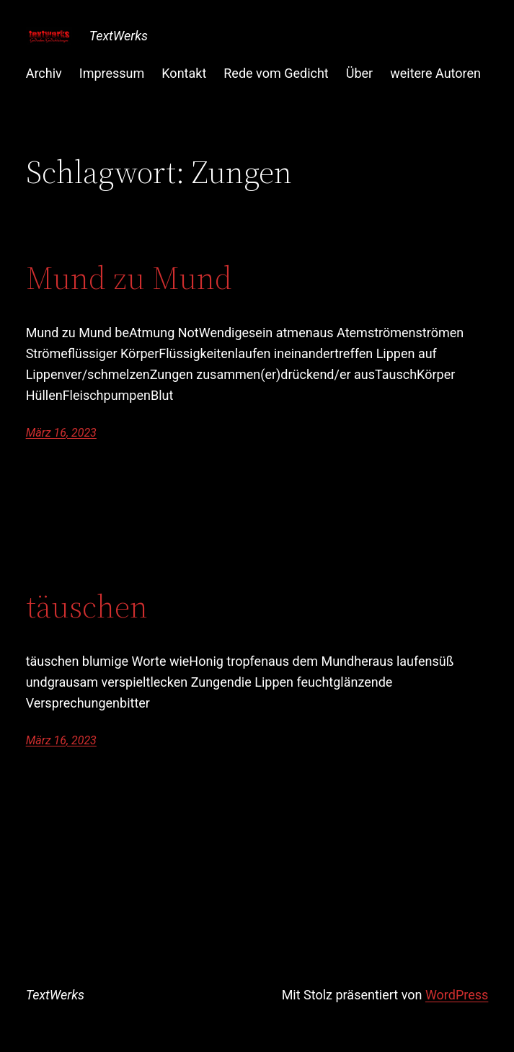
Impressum (112, 73)
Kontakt (183, 73)
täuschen (87, 607)
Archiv (44, 73)
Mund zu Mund (129, 278)
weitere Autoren (435, 73)
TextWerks (118, 35)
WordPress (456, 994)
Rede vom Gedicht (275, 73)
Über (359, 73)
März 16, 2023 (61, 433)
